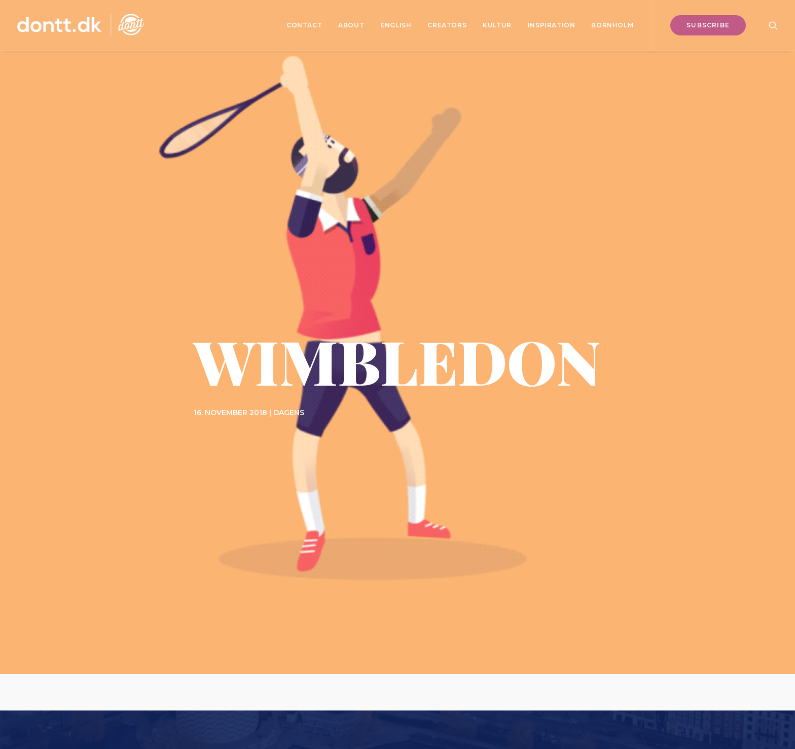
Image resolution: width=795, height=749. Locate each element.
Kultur (497, 25)
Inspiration (551, 25)
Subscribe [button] (397, 489)
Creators (446, 25)
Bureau (501, 687)
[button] (773, 25)
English (395, 25)
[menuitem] (304, 25)
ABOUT (351, 25)
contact (304, 25)
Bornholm (612, 25)
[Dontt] (80, 25)
